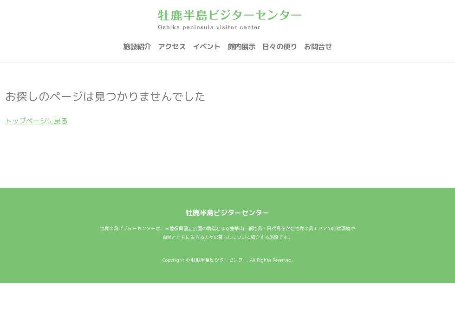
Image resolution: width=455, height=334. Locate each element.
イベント (207, 46)
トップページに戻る (36, 121)
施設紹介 (137, 46)
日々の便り (279, 46)
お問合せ (318, 46)
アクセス (172, 46)
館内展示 (241, 46)
